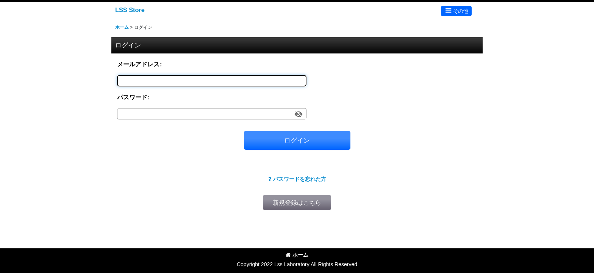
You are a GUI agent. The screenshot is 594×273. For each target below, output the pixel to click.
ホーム (297, 255)
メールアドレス (138, 64)
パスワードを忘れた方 (297, 179)
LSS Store (130, 9)
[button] (456, 11)
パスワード (132, 97)
